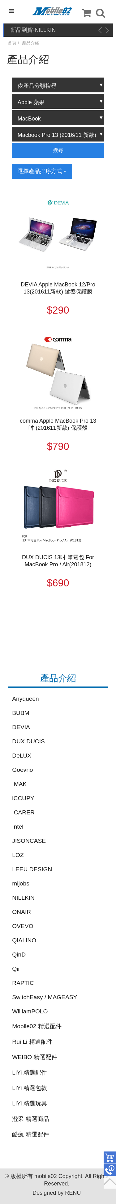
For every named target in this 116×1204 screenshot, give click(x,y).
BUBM (20, 713)
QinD (19, 954)
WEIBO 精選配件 (34, 1057)
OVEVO (22, 926)
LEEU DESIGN (32, 869)
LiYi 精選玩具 (29, 1103)
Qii (15, 968)
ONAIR (21, 912)
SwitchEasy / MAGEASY (44, 997)
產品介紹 (30, 42)
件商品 (110, 1157)
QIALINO (24, 940)
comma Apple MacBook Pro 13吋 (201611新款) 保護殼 (58, 424)
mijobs (20, 883)
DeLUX (21, 755)
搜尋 (58, 150)
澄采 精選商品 (30, 1119)
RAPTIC (23, 983)
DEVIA (21, 727)
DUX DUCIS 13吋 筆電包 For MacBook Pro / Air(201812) (58, 561)
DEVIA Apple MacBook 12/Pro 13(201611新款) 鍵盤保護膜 (58, 288)
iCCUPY (23, 798)
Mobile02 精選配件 (36, 1026)
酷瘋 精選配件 (30, 1134)
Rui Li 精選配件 (32, 1041)
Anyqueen (25, 698)
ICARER (23, 812)
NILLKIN (23, 897)
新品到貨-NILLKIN (33, 30)
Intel (17, 826)
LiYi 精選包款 (29, 1088)
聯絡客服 (110, 1170)
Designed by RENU (56, 1193)
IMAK (19, 784)
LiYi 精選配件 (29, 1072)
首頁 (12, 42)
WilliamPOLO (30, 1011)
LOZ (18, 855)
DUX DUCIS (28, 741)
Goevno (22, 770)
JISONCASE (29, 841)
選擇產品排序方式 (42, 171)
